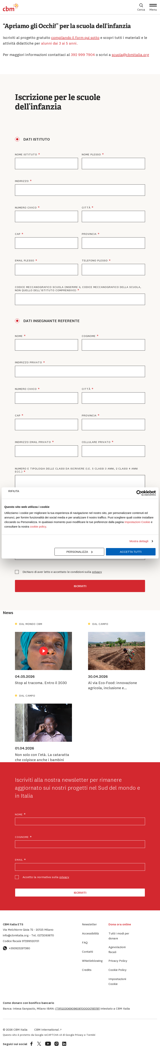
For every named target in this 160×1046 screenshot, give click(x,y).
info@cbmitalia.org (16, 935)
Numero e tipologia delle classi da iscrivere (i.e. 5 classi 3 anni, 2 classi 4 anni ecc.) (76, 470)
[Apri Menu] (153, 7)
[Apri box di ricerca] (141, 7)
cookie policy (38, 526)
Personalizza (79, 551)
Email (20, 859)
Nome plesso (113, 154)
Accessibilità (90, 933)
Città (112, 207)
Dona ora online (119, 924)
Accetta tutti (130, 551)
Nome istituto (46, 154)
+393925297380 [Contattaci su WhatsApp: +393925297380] (16, 948)
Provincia (113, 234)
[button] (77, 1008)
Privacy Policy (117, 961)
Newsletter (89, 924)
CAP (43, 234)
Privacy (79, 1035)
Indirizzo (48, 181)
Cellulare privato (113, 442)
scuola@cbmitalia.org (130, 54)
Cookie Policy (117, 970)
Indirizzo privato (54, 362)
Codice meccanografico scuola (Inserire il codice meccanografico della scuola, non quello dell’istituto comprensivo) (78, 289)
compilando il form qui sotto (75, 37)
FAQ (85, 942)
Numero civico (46, 207)
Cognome (113, 336)
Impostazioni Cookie (137, 522)
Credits (86, 970)
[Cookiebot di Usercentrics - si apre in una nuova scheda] (139, 493)
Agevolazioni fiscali (117, 949)
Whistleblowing (92, 961)
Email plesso (46, 260)
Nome (45, 336)
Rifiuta (13, 491)
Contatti (87, 951)
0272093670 (42, 935)
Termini (90, 1035)
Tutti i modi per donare (118, 935)
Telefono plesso (113, 260)
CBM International (47, 1029)
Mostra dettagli (139, 541)
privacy (97, 572)
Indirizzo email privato (46, 442)
